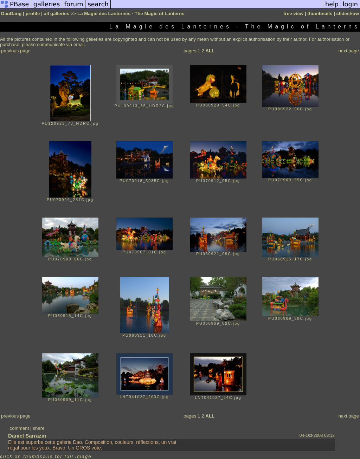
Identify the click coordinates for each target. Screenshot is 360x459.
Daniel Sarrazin (27, 436)
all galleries (57, 13)
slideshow (347, 13)
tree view (293, 13)
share (38, 428)
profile (33, 13)
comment (19, 428)
